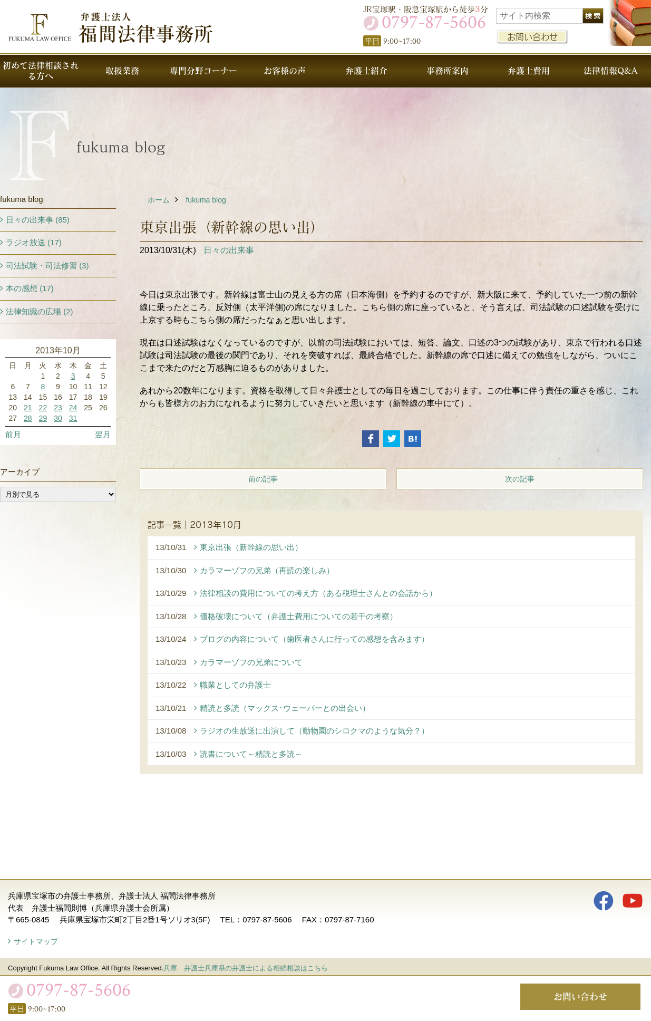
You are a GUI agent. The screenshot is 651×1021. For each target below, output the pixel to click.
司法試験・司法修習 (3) (47, 265)
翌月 (103, 434)
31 (73, 418)
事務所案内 (447, 70)
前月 (13, 434)
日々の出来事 (228, 250)
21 (28, 407)
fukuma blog (206, 200)
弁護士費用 (529, 70)
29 (43, 418)
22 (43, 407)
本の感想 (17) (30, 288)
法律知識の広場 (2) (39, 311)
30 (58, 418)
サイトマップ (36, 941)
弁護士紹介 (366, 70)
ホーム (159, 200)
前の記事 (263, 479)
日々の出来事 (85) (38, 219)
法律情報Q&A (610, 70)
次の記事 (520, 479)
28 (28, 418)
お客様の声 (285, 70)
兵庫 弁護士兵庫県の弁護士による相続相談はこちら (245, 968)
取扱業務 (122, 70)
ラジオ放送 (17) (34, 242)
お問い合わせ (532, 37)
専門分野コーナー (203, 70)
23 (58, 407)
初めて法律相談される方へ (41, 70)
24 (73, 407)
